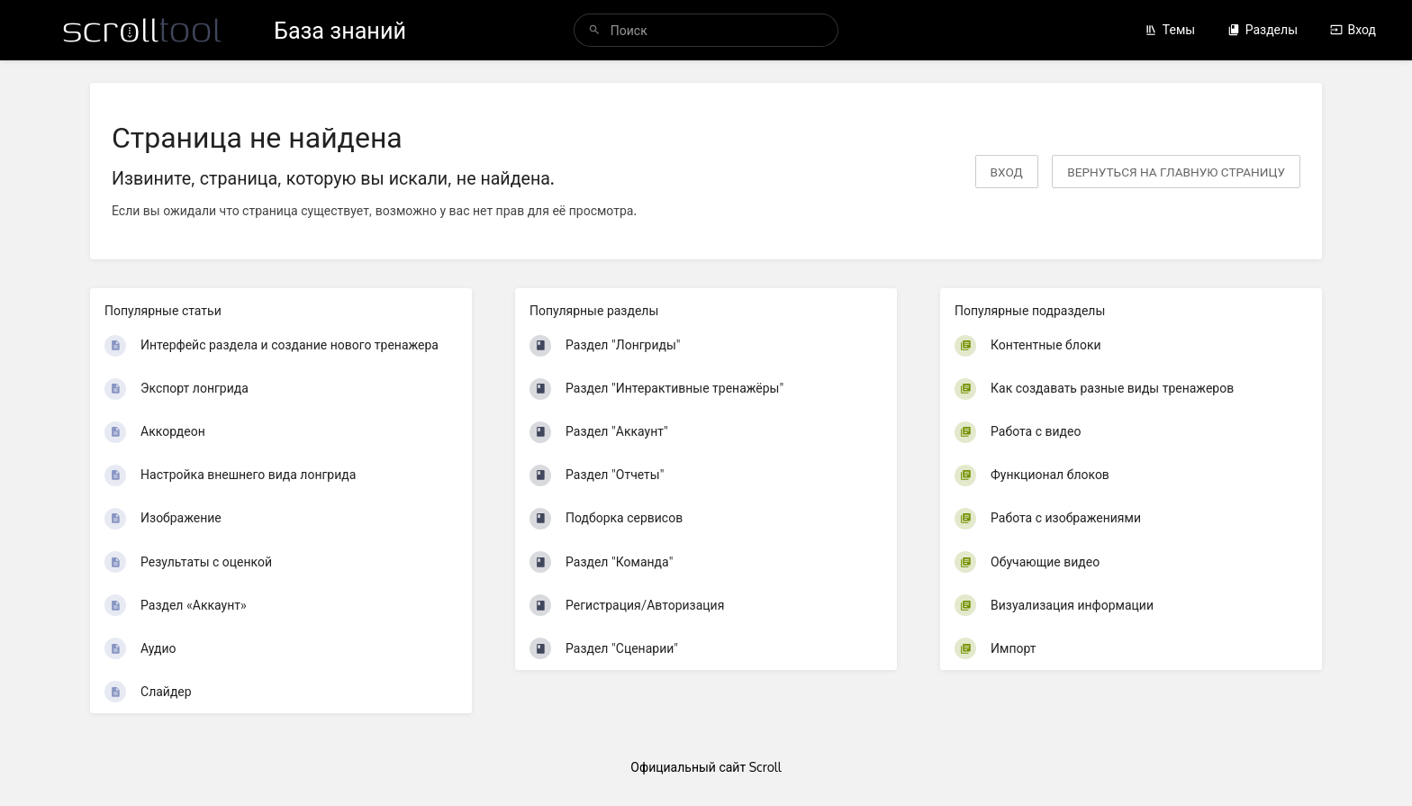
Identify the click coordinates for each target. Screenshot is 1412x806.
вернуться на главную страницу (1176, 171)
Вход (1353, 29)
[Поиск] (594, 30)
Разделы (1262, 29)
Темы (1170, 29)
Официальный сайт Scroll (705, 766)
